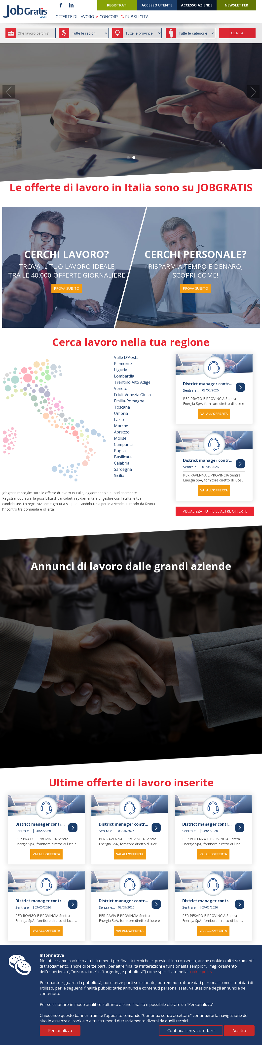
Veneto (120, 388)
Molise (120, 438)
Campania (123, 444)
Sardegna (123, 469)
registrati (117, 5)
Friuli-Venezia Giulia (132, 394)
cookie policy (200, 971)
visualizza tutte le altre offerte (215, 511)
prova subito (66, 288)
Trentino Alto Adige (132, 382)
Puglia (120, 450)
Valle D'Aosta (126, 357)
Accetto (239, 1030)
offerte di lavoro (75, 16)
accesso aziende (197, 5)
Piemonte (123, 363)
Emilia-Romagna (129, 401)
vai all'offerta (214, 414)
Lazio (119, 419)
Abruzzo (122, 432)
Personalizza (60, 1030)
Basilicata (123, 457)
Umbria (121, 413)
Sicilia (119, 475)
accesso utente (157, 5)
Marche (121, 425)
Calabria (121, 463)
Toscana (122, 407)
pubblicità (137, 16)
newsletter (236, 5)
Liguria (120, 370)
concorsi (110, 16)
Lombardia (124, 376)
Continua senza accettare (191, 1030)
